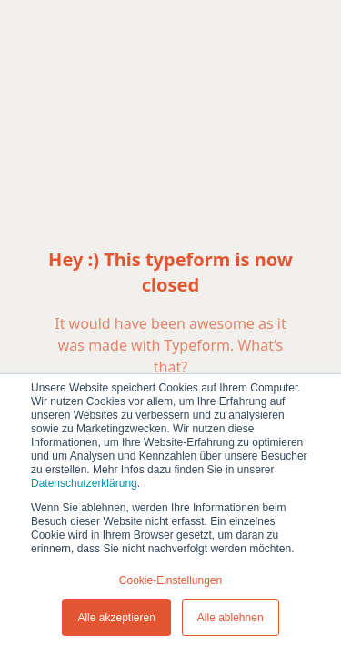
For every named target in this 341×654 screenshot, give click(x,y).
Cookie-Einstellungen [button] (170, 580)
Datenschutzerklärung (84, 483)
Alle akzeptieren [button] (116, 617)
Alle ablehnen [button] (230, 617)
